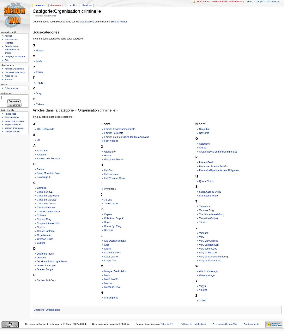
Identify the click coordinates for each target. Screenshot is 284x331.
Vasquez (203, 233)
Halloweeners (111, 174)
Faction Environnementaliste (119, 129)
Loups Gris (110, 260)
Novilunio (204, 133)
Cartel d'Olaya (44, 191)
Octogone (204, 143)
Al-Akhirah (42, 150)
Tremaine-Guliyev (208, 218)
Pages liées (10, 114)
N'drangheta (111, 297)
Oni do (202, 147)
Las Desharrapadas (115, 240)
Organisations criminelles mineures (218, 151)
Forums (8, 79)
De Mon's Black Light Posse (52, 261)
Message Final (112, 287)
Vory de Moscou (208, 252)
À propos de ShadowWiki (225, 324)
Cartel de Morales (46, 199)
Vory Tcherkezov (208, 248)
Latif (106, 245)
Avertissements (251, 324)
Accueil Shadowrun (14, 69)
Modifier (73, 5)
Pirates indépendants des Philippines (219, 170)
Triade (39, 82)
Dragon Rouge (45, 269)
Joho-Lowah (111, 203)
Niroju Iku (204, 129)
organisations (87, 21)
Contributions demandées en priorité (12, 49)
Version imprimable (14, 128)
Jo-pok (108, 199)
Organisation (53, 310)
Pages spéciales (13, 124)
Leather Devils (112, 252)
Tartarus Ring (206, 210)
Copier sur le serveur (15, 121)
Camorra (41, 188)
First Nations (111, 141)
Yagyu (202, 286)
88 (38, 140)
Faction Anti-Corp (46, 280)
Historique (87, 5)
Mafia (39, 61)
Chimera (41, 215)
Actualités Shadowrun (15, 72)
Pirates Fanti (206, 162)
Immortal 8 (110, 189)
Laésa (107, 248)
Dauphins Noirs (45, 253)
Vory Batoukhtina (208, 240)
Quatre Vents (206, 181)
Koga (107, 222)
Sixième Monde (119, 21)
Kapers (108, 214)
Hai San (108, 170)
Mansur (108, 283)
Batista (41, 169)
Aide (7, 60)
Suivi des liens (12, 117)
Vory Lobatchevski (209, 245)
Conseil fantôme (46, 231)
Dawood (41, 257)
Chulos (41, 227)
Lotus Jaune (111, 256)
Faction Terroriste (113, 133)
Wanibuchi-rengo (208, 271)
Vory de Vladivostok (210, 260)
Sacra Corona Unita (210, 191)
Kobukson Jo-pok (113, 218)
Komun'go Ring (112, 226)
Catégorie (39, 310)
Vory (38, 93)
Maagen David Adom (115, 271)
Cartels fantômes (46, 207)
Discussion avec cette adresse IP (228, 1)
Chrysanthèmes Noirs (49, 223)
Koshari (108, 230)
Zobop (202, 300)
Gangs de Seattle (113, 159)
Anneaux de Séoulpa (48, 158)
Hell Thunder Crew (114, 178)
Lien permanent (12, 131)
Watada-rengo (207, 275)
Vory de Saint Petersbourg (213, 256)
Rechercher (6, 93)
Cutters (41, 243)
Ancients (41, 154)
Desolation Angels (47, 265)
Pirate (39, 72)
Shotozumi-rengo (208, 195)
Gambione (110, 151)
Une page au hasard (15, 56)
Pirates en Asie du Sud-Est (213, 166)
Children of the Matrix (48, 211)
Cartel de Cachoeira (48, 195)
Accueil (8, 36)
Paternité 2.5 (167, 324)
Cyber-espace (11, 88)
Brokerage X (44, 177)
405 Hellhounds (45, 129)
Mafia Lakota (111, 279)
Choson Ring (44, 219)
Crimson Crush (45, 239)
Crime (53, 16)
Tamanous (204, 206)
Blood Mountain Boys (48, 173)
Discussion (56, 5)
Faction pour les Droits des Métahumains (126, 137)
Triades (203, 222)
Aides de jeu (11, 76)
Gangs (40, 50)
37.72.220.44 (203, 1)
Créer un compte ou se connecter (263, 1)
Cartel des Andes (46, 203)
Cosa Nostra (44, 235)
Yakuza (40, 104)
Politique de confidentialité (193, 324)
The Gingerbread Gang (211, 214)
